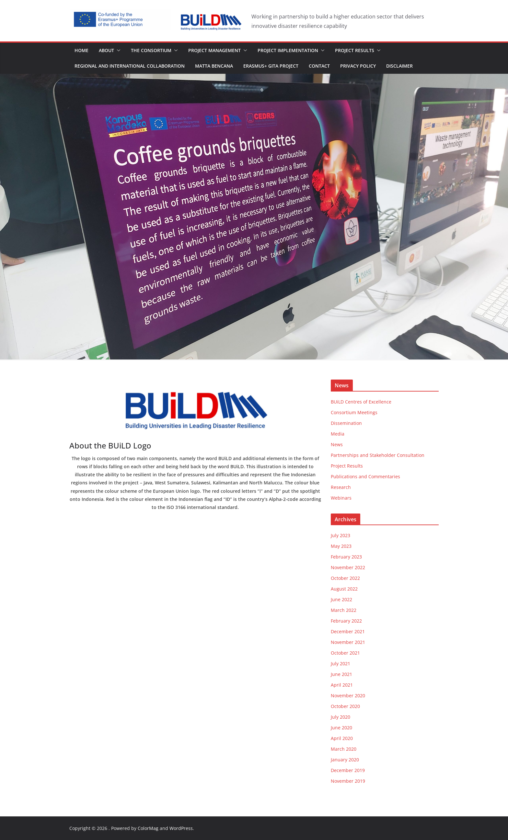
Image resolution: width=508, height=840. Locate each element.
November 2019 (348, 781)
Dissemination (346, 423)
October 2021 (345, 653)
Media (337, 434)
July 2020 (340, 717)
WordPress (181, 828)
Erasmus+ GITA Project (270, 66)
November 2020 (348, 695)
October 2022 (345, 578)
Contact (319, 66)
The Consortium (151, 50)
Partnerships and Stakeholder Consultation (377, 455)
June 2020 (341, 727)
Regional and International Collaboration (130, 66)
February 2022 (346, 621)
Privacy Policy (358, 66)
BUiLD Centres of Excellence (361, 402)
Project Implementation (288, 50)
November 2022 (348, 567)
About (106, 50)
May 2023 (341, 546)
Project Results (354, 50)
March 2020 (343, 749)
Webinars (341, 498)
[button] (117, 50)
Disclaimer (399, 66)
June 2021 (341, 674)
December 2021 (348, 631)
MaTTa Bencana (214, 66)
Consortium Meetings (354, 412)
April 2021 (342, 685)
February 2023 (346, 557)
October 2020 (345, 706)
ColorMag (148, 828)
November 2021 (348, 642)
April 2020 (342, 738)
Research (341, 487)
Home (81, 50)
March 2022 (343, 610)
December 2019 (348, 770)
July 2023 (340, 535)
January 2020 (345, 760)
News (337, 444)
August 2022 (344, 589)
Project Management (214, 50)
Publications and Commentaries (365, 476)
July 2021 (340, 663)
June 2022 (341, 599)
